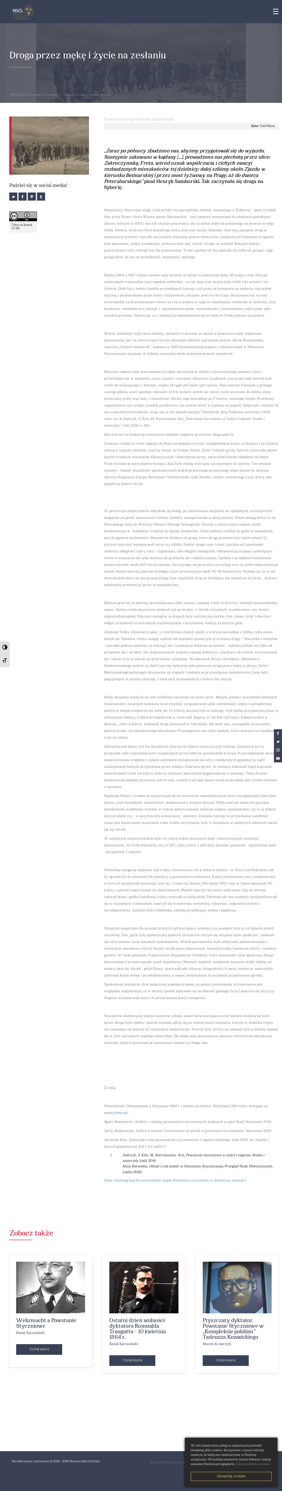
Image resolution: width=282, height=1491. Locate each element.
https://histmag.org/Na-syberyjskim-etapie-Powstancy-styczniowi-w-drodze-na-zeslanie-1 (175, 1180)
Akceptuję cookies (231, 1476)
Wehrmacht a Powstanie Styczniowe (46, 1323)
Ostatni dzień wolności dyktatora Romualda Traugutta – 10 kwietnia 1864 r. (137, 1329)
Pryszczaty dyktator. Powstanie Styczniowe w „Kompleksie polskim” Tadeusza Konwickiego (233, 1329)
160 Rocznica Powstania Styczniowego (34, 95)
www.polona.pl (115, 1113)
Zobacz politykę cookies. (253, 1464)
